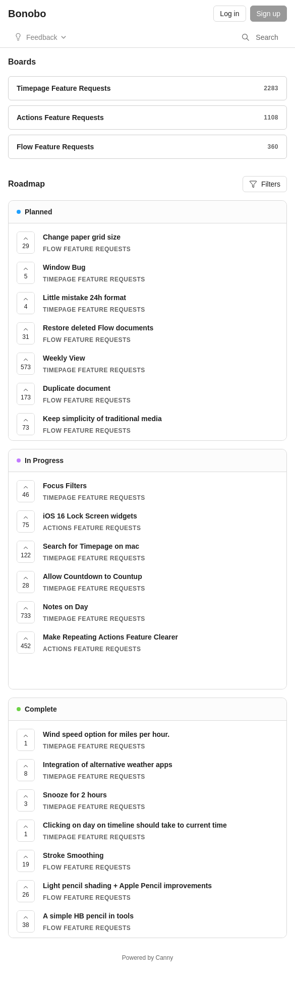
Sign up (268, 14)
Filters (264, 184)
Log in (229, 14)
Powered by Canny (147, 957)
